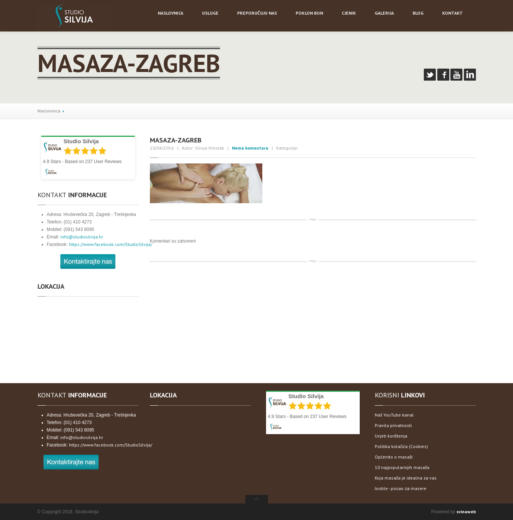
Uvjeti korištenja (391, 436)
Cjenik (349, 13)
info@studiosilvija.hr (81, 237)
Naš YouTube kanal (394, 415)
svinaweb (466, 511)
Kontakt (452, 13)
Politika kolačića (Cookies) (401, 446)
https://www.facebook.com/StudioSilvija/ (110, 244)
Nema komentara (250, 148)
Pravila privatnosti (393, 425)
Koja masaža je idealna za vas (406, 478)
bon (309, 13)
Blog (418, 13)
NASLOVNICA (170, 13)
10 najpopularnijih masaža (402, 467)
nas (257, 13)
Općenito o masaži (394, 457)
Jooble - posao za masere (400, 488)
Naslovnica (48, 111)
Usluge (210, 13)
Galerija (384, 13)
